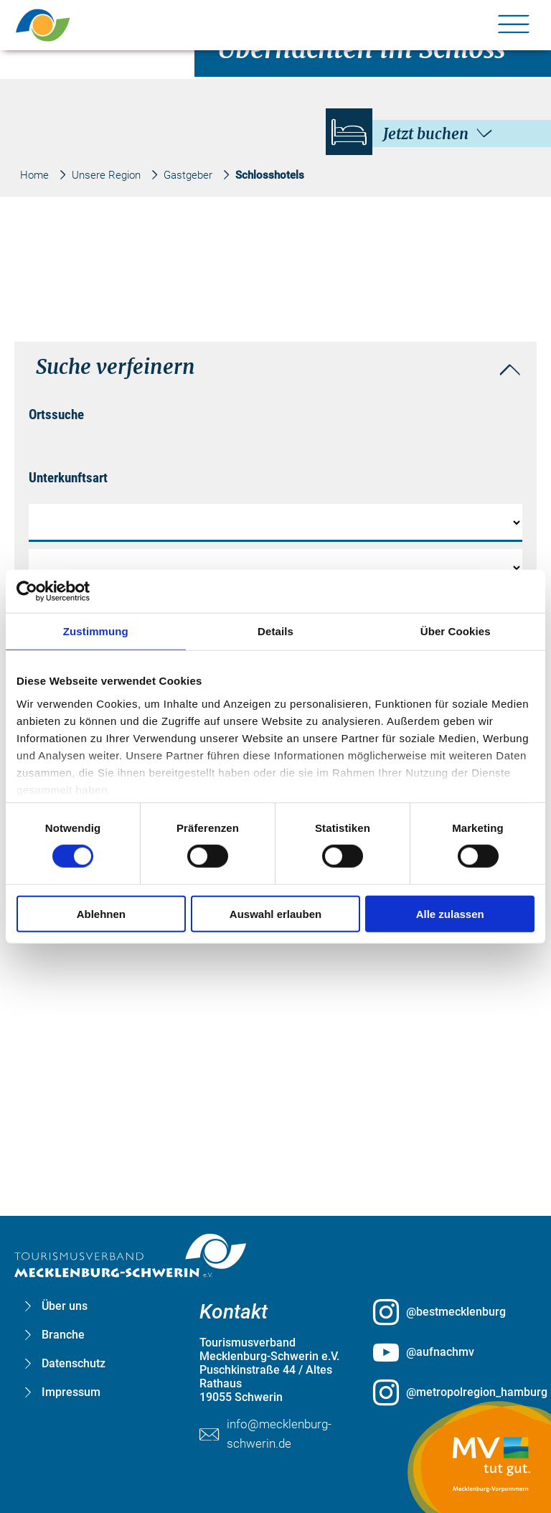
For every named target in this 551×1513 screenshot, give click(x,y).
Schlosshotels (269, 175)
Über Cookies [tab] (455, 631)
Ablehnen (101, 913)
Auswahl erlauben (275, 913)
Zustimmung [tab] (95, 631)
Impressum (71, 1392)
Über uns (65, 1306)
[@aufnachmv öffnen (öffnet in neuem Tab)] (449, 1352)
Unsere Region (106, 175)
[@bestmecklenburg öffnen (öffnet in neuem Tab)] (449, 1312)
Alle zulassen (450, 913)
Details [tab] (275, 631)
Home (34, 175)
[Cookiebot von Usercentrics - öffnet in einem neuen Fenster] (79, 591)
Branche (63, 1334)
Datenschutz (73, 1363)
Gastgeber (188, 175)
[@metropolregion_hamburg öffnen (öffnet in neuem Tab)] (449, 1392)
